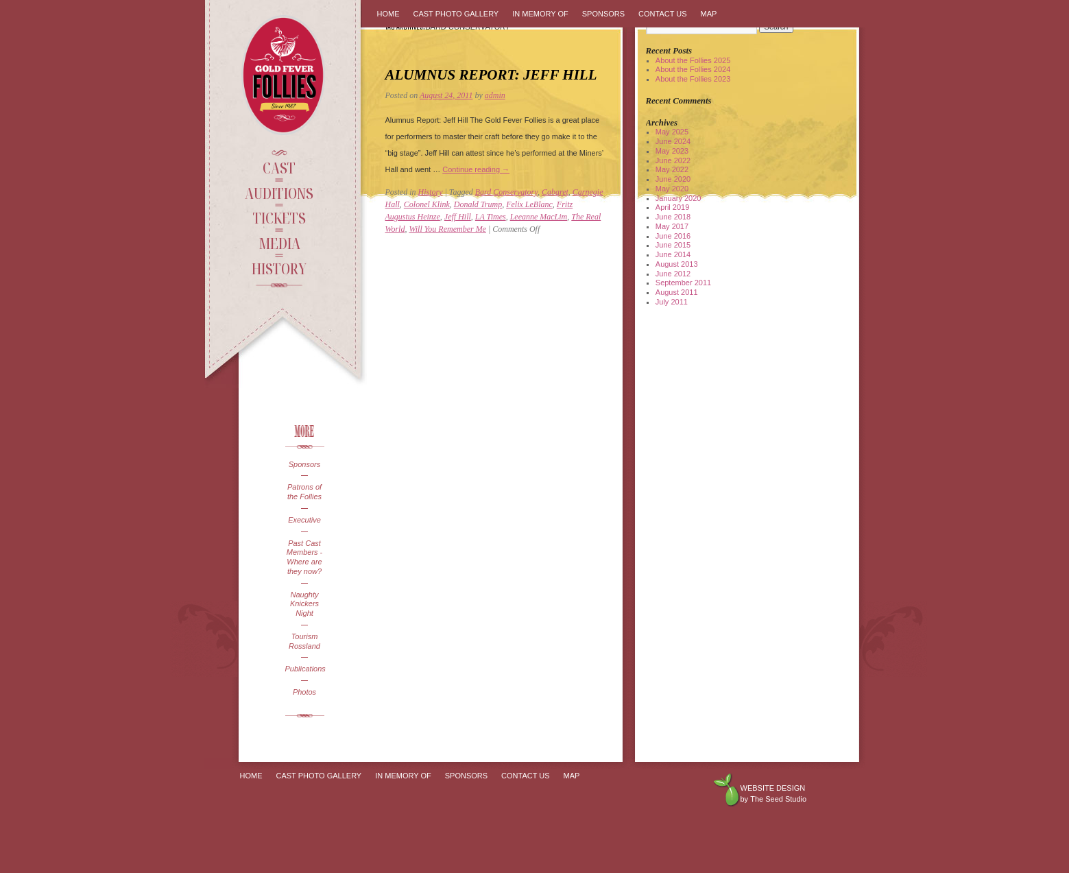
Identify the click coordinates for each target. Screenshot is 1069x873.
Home (388, 14)
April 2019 (673, 207)
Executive (304, 520)
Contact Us (662, 14)
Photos (304, 692)
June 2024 (673, 141)
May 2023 (672, 151)
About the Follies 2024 (693, 69)
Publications (304, 669)
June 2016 (673, 236)
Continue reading (475, 169)
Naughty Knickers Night (304, 604)
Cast (279, 167)
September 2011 (683, 282)
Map (709, 14)
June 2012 (673, 274)
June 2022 (673, 160)
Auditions (279, 192)
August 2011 (677, 292)
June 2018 (673, 217)
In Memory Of (540, 14)
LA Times (490, 217)
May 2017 (672, 226)
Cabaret (555, 192)
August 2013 (677, 264)
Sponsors (304, 464)
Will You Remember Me (447, 229)
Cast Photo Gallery (456, 14)
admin (495, 95)
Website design (773, 788)
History (279, 268)
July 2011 (672, 302)
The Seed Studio (778, 799)
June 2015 (673, 245)
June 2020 (673, 179)
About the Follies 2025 (693, 60)
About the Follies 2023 (693, 79)
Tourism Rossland (304, 641)
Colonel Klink (427, 204)
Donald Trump (478, 204)
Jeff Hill (457, 217)
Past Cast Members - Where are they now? (305, 557)
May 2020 (672, 188)
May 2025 (672, 132)
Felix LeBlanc (529, 204)
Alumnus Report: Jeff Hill (491, 75)
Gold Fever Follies (284, 75)
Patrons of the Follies (304, 492)
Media (279, 243)
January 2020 (678, 198)
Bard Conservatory (506, 192)
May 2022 (672, 169)
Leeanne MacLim (539, 217)
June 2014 (673, 254)
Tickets (279, 217)
